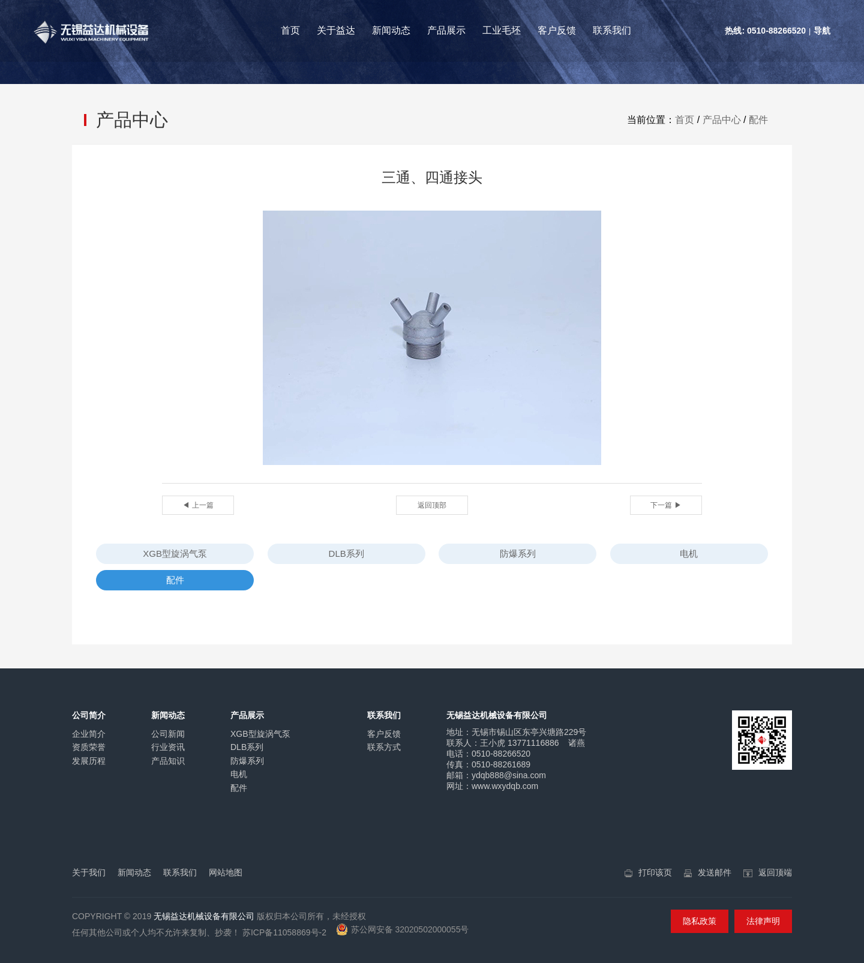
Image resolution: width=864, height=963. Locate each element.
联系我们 (612, 30)
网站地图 (225, 872)
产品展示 (446, 30)
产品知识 (168, 761)
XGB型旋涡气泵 (175, 553)
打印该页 (655, 872)
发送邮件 (714, 872)
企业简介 (89, 734)
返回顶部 (432, 505)
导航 (822, 30)
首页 (290, 30)
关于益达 (336, 30)
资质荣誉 (89, 747)
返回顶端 (775, 872)
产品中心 (722, 120)
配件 (758, 120)
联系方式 (384, 747)
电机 (689, 553)
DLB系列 (346, 553)
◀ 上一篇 (197, 505)
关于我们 (89, 872)
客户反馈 (557, 30)
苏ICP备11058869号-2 (284, 932)
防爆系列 (518, 553)
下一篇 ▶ (665, 505)
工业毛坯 (501, 30)
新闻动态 (391, 30)
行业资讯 (168, 747)
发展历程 (89, 761)
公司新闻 (168, 734)
